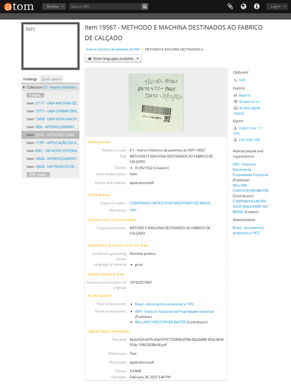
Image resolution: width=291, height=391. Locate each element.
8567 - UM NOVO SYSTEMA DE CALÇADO (66, 150)
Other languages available (115, 58)
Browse (52, 6)
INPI (133, 210)
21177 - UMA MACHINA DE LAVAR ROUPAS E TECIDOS (77, 103)
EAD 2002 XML (247, 139)
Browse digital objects (247, 111)
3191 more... (38, 174)
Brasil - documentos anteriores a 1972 (164, 304)
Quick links (256, 6)
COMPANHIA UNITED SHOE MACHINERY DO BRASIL (170, 203)
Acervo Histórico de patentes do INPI (113, 49)
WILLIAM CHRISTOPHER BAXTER (160, 322)
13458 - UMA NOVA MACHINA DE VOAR (65, 119)
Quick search (51, 79)
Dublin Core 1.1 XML (248, 131)
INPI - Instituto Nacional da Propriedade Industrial (174, 311)
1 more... (35, 95)
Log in (275, 6)
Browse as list (247, 101)
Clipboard (230, 6)
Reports (242, 95)
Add (242, 80)
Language (243, 6)
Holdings (30, 79)
